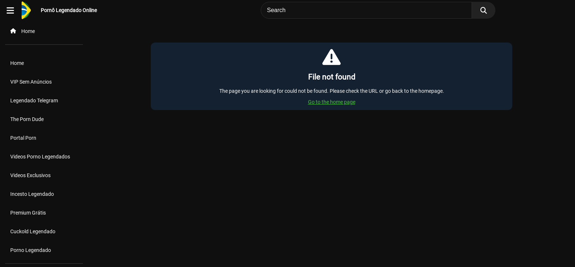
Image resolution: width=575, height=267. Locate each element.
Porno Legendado (30, 250)
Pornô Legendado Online (69, 10)
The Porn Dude (27, 119)
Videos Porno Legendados (40, 157)
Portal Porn (23, 138)
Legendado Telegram (34, 100)
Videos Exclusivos (30, 175)
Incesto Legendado (32, 194)
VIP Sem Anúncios (31, 82)
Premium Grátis (28, 213)
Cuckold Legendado (32, 231)
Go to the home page (331, 102)
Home (17, 63)
